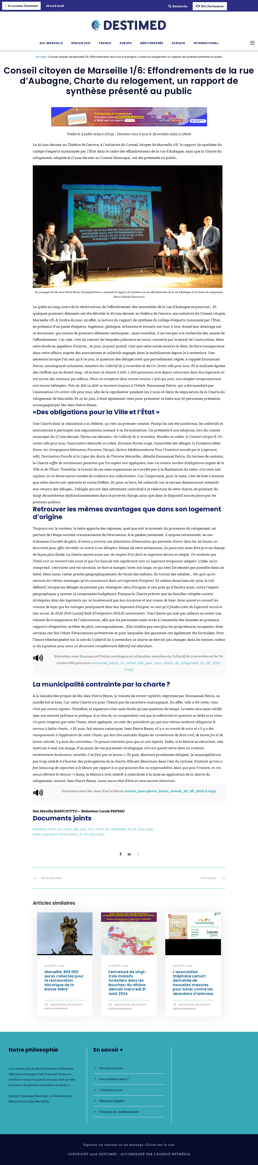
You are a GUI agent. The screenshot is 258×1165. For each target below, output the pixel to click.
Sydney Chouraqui (21, 1096)
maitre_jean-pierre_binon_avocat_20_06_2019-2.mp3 (170, 791)
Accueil (40, 57)
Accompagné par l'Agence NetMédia (155, 1154)
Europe (126, 43)
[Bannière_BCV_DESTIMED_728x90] (129, 116)
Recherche (177, 6)
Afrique (178, 43)
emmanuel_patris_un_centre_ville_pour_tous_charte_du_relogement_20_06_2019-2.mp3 (93, 829)
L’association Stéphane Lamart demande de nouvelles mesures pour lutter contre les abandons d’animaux (193, 982)
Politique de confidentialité (119, 1112)
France (105, 43)
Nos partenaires (111, 1068)
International (206, 43)
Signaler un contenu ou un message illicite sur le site (129, 1145)
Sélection (58, 1004)
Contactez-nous (110, 1090)
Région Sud (80, 43)
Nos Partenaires (210, 6)
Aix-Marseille (51, 43)
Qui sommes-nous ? (114, 1079)
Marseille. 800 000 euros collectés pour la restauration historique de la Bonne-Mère (64, 980)
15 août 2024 (183, 965)
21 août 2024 (118, 965)
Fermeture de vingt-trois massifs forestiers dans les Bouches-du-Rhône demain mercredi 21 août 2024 (128, 982)
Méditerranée (151, 43)
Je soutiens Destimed (21, 6)
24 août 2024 (55, 965)
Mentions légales (111, 1101)
